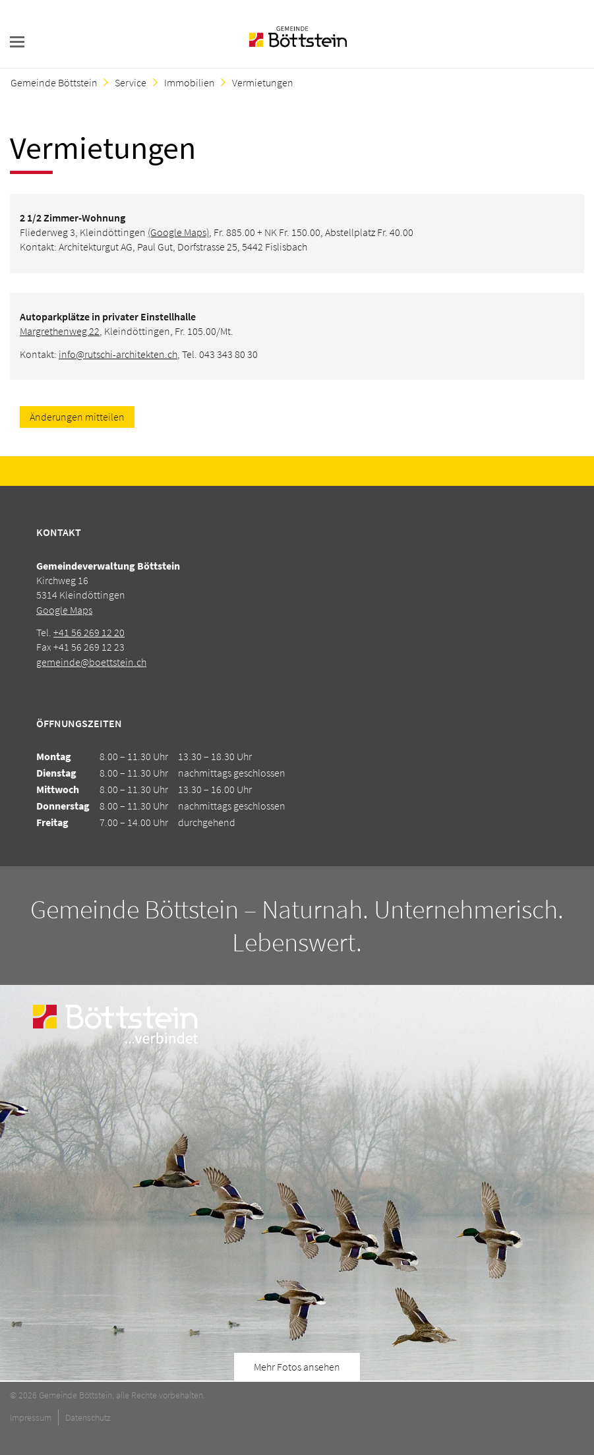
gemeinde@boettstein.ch (91, 661)
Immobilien (189, 82)
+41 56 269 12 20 (89, 632)
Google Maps (64, 609)
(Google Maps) (178, 232)
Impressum (30, 1417)
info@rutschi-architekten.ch (118, 354)
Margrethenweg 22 (60, 331)
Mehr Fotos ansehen (297, 1366)
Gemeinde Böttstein (54, 82)
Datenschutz (88, 1417)
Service (130, 82)
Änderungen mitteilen (77, 416)
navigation (17, 42)
